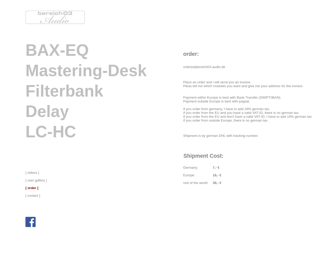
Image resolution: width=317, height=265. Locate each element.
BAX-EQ (57, 50)
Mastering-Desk (86, 70)
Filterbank (64, 91)
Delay (47, 111)
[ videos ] (32, 173)
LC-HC (50, 132)
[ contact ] (32, 195)
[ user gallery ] (36, 180)
